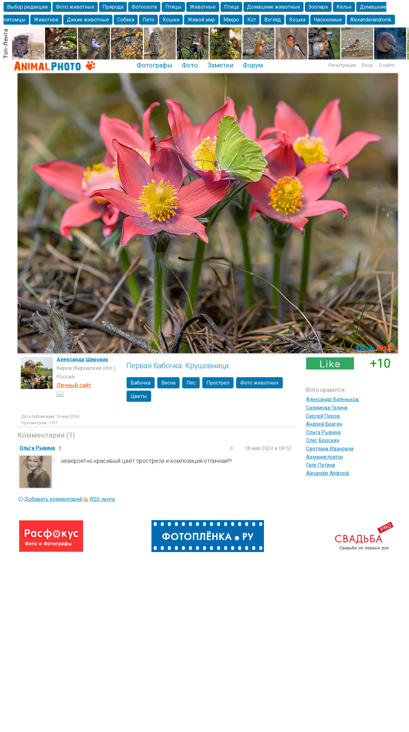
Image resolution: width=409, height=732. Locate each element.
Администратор (324, 457)
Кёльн (343, 7)
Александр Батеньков (332, 399)
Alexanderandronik (370, 20)
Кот (251, 20)
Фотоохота (144, 7)
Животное (46, 20)
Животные (203, 7)
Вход (367, 65)
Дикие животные (88, 20)
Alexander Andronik (327, 473)
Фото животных (75, 7)
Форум (253, 65)
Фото (190, 65)
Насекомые (328, 20)
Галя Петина (320, 465)
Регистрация (342, 65)
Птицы (173, 7)
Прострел (217, 383)
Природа (113, 7)
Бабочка (140, 383)
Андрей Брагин (324, 424)
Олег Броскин (322, 440)
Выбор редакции (27, 7)
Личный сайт (74, 385)
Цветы (139, 396)
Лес (191, 383)
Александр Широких (82, 359)
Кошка (297, 20)
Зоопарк (318, 7)
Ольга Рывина (323, 432)
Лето (148, 20)
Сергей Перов (323, 416)
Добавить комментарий (53, 499)
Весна (168, 383)
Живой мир (201, 20)
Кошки (171, 20)
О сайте (387, 65)
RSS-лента (102, 499)
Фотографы (154, 65)
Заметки (220, 65)
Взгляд (272, 20)
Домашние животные (273, 7)
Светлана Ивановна (329, 449)
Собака (125, 20)
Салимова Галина (326, 408)
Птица (231, 7)
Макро (231, 20)
